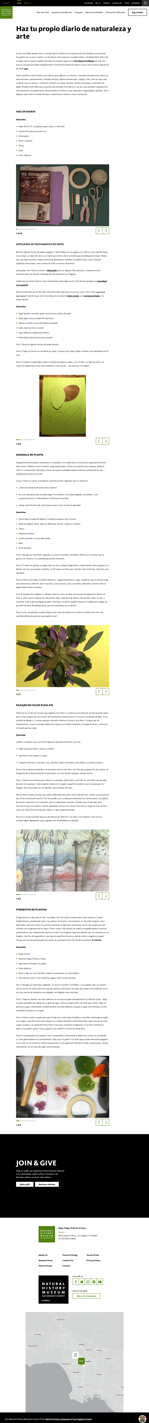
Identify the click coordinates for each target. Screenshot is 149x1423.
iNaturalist (52, 270)
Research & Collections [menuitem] (115, 12)
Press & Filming (69, 1255)
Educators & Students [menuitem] (94, 12)
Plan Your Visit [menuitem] (43, 12)
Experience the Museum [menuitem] (62, 12)
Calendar (88, 3)
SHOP (127, 3)
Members (136, 3)
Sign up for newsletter (86, 1296)
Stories (106, 3)
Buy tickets (137, 12)
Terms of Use (93, 1255)
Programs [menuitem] (78, 12)
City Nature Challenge (84, 61)
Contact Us (67, 1260)
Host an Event (45, 1265)
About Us (43, 1255)
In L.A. (98, 3)
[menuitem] (6, 3)
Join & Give (117, 3)
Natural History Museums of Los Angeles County (68, 1419)
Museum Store (46, 1260)
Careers (66, 1265)
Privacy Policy (93, 1260)
